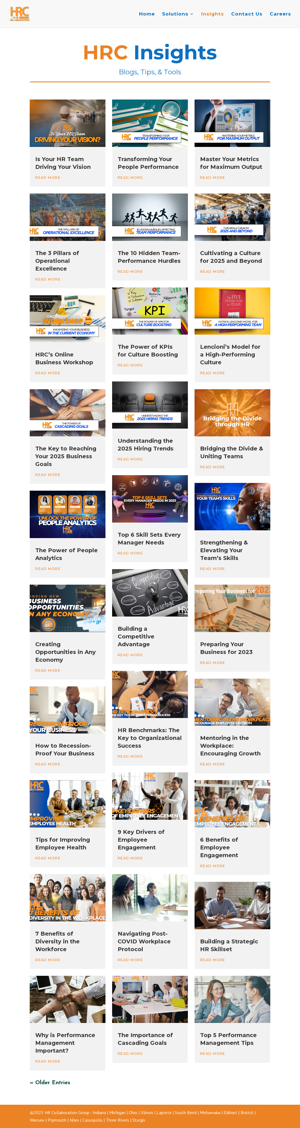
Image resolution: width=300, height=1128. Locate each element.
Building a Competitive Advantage (136, 636)
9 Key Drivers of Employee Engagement (141, 840)
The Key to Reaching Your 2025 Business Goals (65, 456)
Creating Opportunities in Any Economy (65, 652)
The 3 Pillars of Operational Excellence (57, 261)
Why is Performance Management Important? (65, 1043)
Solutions (175, 14)
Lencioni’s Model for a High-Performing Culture (230, 354)
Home (147, 14)
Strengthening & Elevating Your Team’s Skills (224, 550)
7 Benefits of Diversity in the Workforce (57, 941)
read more (47, 177)
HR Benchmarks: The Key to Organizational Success (150, 738)
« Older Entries (50, 1083)
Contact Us (247, 14)
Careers (280, 14)
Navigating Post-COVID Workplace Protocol (144, 941)
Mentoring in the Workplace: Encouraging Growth (231, 746)
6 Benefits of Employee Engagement (219, 847)
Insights (212, 14)
